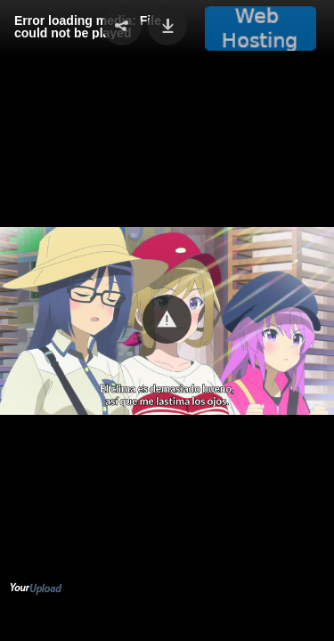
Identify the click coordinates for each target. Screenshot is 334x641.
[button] (167, 319)
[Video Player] (167, 320)
